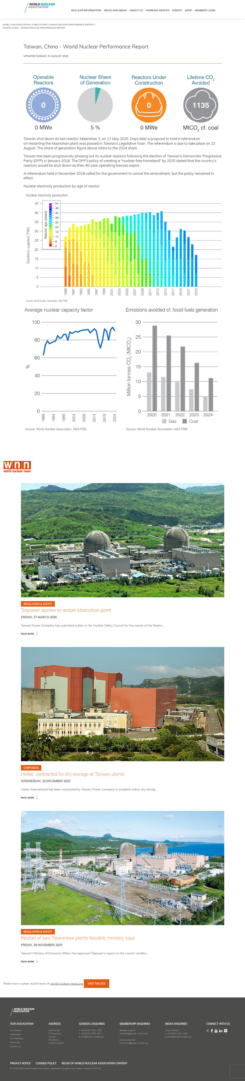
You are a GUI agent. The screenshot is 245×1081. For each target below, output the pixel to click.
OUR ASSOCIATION (20, 25)
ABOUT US (136, 11)
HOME (6, 25)
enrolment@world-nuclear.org (134, 1043)
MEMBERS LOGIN (205, 11)
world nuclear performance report (71, 25)
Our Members (16, 1038)
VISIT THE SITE (96, 984)
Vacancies (15, 1042)
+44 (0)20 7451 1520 (91, 1030)
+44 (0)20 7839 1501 (91, 1034)
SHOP (188, 11)
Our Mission (16, 1030)
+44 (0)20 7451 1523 (177, 1034)
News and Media (115, 11)
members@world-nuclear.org (133, 1034)
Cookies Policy (52, 1063)
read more (27, 634)
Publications (39, 25)
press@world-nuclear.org (179, 1037)
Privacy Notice (20, 1063)
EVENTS (177, 11)
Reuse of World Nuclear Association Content (107, 1063)
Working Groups (157, 11)
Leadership (15, 1034)
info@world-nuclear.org (92, 1037)
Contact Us (15, 1046)
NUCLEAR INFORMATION (86, 11)
